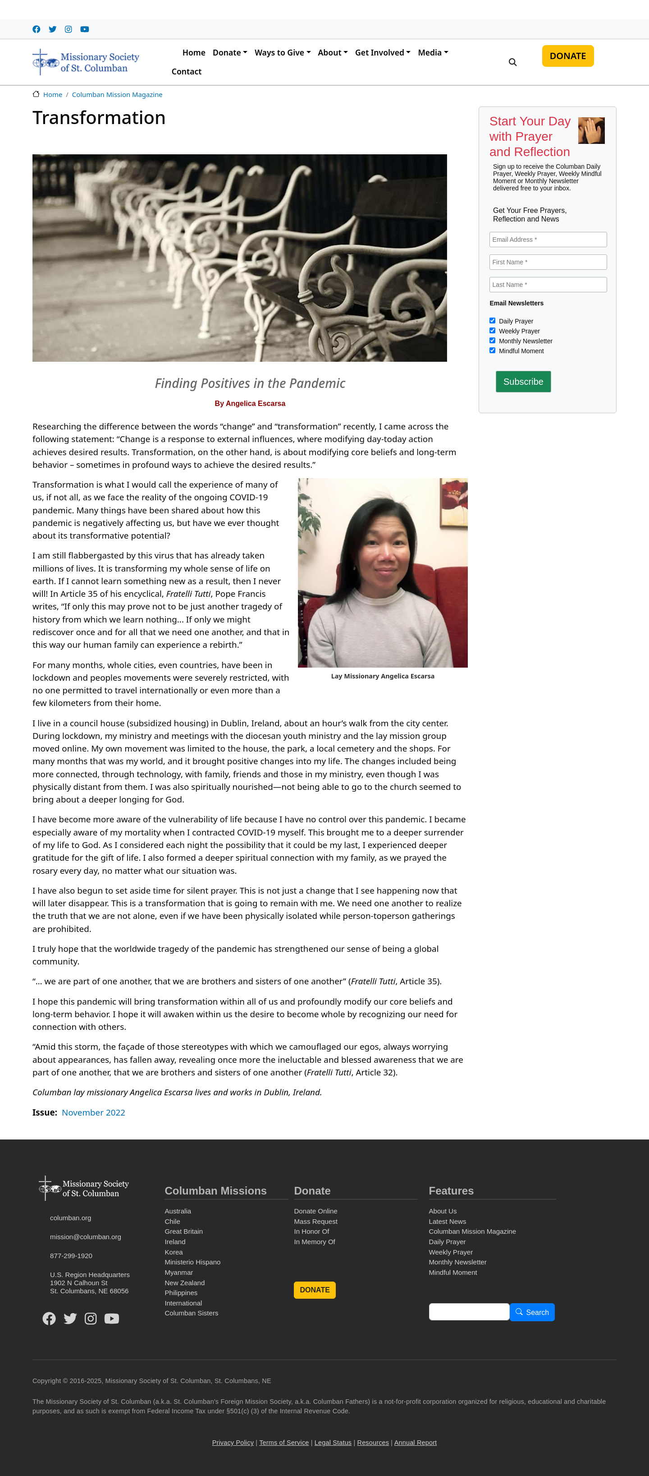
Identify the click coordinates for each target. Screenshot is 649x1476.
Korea (174, 1252)
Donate (227, 52)
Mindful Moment (520, 351)
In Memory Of (314, 1241)
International (183, 1303)
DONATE (568, 56)
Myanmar (179, 1272)
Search (537, 1312)
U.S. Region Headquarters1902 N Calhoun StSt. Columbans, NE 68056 (90, 1283)
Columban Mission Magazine (117, 94)
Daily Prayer (515, 321)
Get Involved (379, 52)
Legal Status (333, 1442)
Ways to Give (279, 52)
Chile (172, 1221)
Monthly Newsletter (525, 341)
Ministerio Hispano (192, 1262)
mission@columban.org (85, 1237)
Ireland (175, 1241)
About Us (443, 1211)
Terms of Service (284, 1442)
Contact (187, 71)
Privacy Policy (233, 1442)
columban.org (70, 1218)
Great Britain (184, 1231)
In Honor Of (311, 1231)
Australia (178, 1211)
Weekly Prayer (518, 331)
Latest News (447, 1221)
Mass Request (315, 1221)
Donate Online (315, 1211)
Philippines (181, 1292)
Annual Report (415, 1442)
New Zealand (185, 1283)
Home (194, 52)
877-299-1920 (71, 1255)
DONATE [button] (314, 1290)
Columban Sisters (191, 1313)
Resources (373, 1442)
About (330, 52)
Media (430, 52)
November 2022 (93, 1112)
